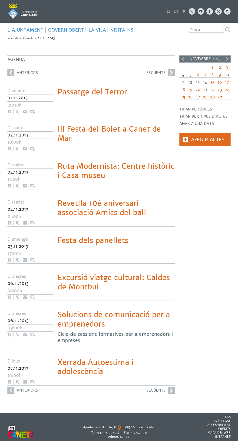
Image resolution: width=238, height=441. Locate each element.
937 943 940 (107, 433)
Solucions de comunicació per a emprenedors (114, 319)
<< (182, 58)
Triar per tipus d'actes (203, 116)
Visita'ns (122, 30)
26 (190, 97)
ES (168, 11)
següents (160, 72)
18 (183, 89)
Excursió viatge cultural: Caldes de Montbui (114, 282)
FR (183, 11)
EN (176, 11)
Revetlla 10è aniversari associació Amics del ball (102, 208)
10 (227, 74)
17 (227, 82)
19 (190, 89)
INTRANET (223, 437)
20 (197, 89)
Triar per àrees (195, 109)
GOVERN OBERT (66, 30)
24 (227, 89)
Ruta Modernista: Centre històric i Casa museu (116, 171)
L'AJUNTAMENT (25, 30)
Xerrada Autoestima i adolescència (96, 367)
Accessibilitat (219, 425)
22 (212, 89)
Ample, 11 (109, 427)
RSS (228, 417)
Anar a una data (196, 123)
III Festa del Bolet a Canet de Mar (109, 133)
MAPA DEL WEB (219, 433)
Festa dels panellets (93, 240)
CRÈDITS (224, 429)
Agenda (28, 38)
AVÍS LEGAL (222, 421)
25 (183, 97)
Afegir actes (208, 139)
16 (220, 82)
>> (227, 58)
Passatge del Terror (92, 92)
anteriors (22, 72)
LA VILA (97, 30)
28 (205, 97)
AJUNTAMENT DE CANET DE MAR (22, 11)
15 (213, 82)
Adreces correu (119, 437)
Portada (13, 38)
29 (212, 97)
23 (220, 89)
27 (197, 97)
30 (220, 97)
